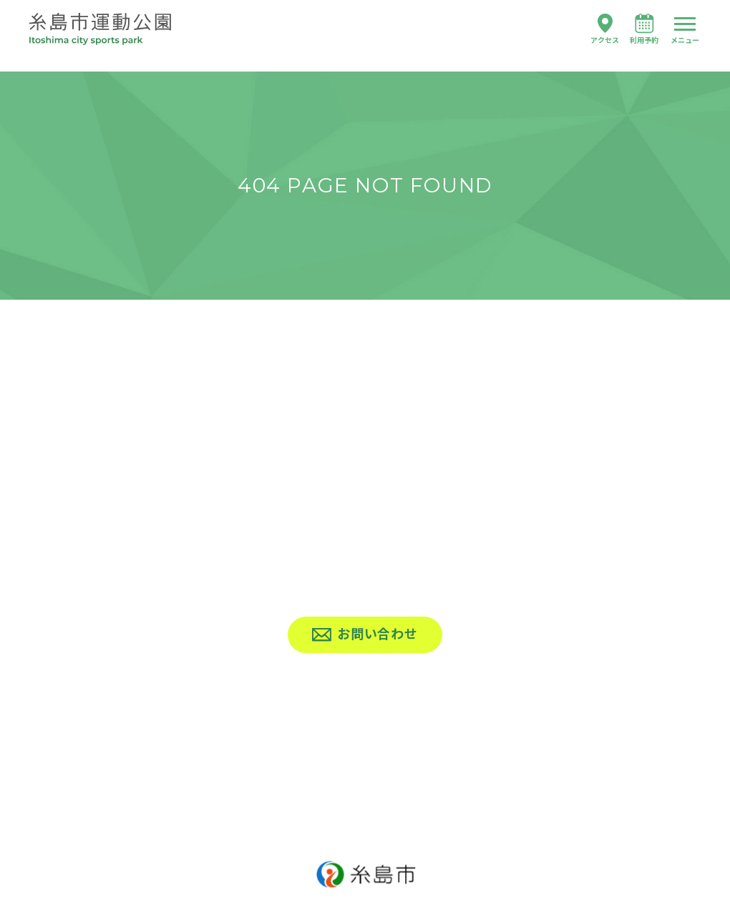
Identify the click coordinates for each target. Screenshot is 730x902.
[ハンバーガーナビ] (684, 30)
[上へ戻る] (365, 724)
